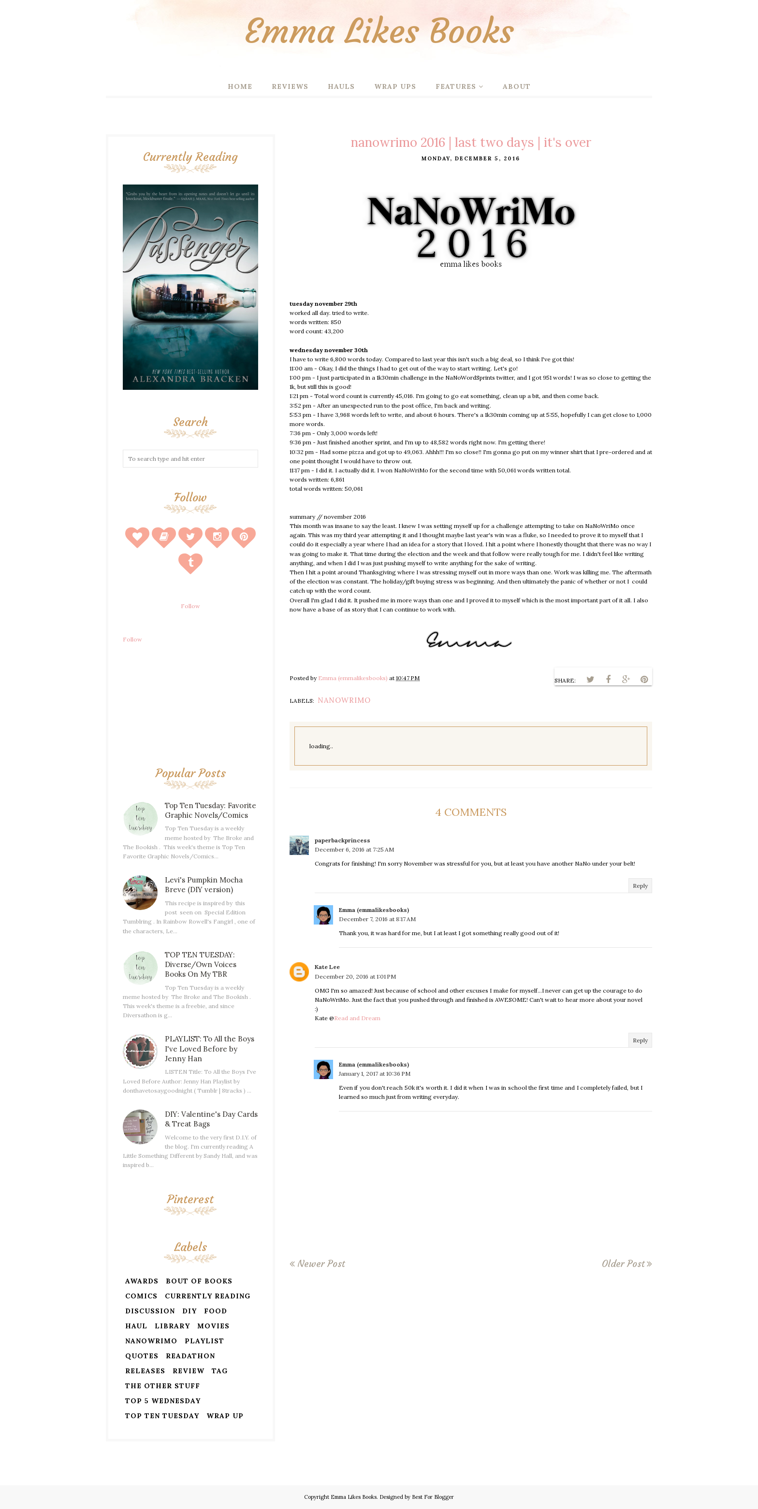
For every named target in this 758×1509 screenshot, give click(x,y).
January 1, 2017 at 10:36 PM (374, 1073)
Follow (190, 606)
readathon (190, 1356)
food (215, 1311)
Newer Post (321, 1263)
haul (136, 1326)
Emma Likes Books (379, 31)
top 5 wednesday (163, 1400)
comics (141, 1296)
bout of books (199, 1281)
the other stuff (162, 1385)
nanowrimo (344, 700)
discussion (150, 1311)
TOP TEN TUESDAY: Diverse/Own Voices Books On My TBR (200, 964)
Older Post (623, 1263)
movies (213, 1326)
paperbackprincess (342, 840)
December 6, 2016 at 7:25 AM (354, 849)
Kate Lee (327, 966)
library (172, 1326)
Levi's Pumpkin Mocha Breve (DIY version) (204, 884)
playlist (204, 1341)
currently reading (207, 1296)
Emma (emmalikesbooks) (374, 909)
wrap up (225, 1415)
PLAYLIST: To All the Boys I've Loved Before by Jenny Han (209, 1048)
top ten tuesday (162, 1415)
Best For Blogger (433, 1497)
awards (142, 1281)
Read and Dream (357, 1018)
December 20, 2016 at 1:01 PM (355, 976)
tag (220, 1371)
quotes (142, 1356)
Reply (640, 885)
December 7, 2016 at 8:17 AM (377, 919)
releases (145, 1371)
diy (189, 1311)
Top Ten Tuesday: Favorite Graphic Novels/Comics (210, 810)
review (188, 1371)
